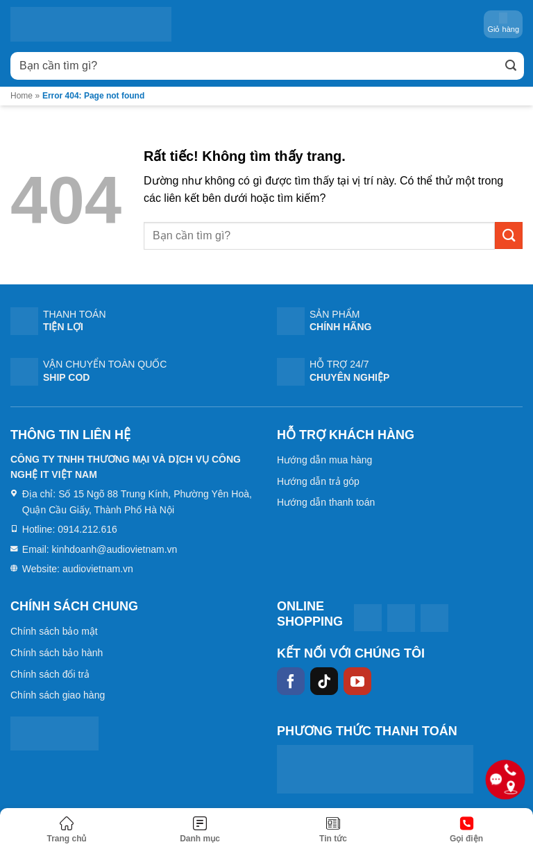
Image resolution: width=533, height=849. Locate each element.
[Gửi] (511, 66)
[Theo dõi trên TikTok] (324, 681)
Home (21, 96)
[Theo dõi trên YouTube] (357, 681)
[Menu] (199, 830)
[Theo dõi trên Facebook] (291, 681)
